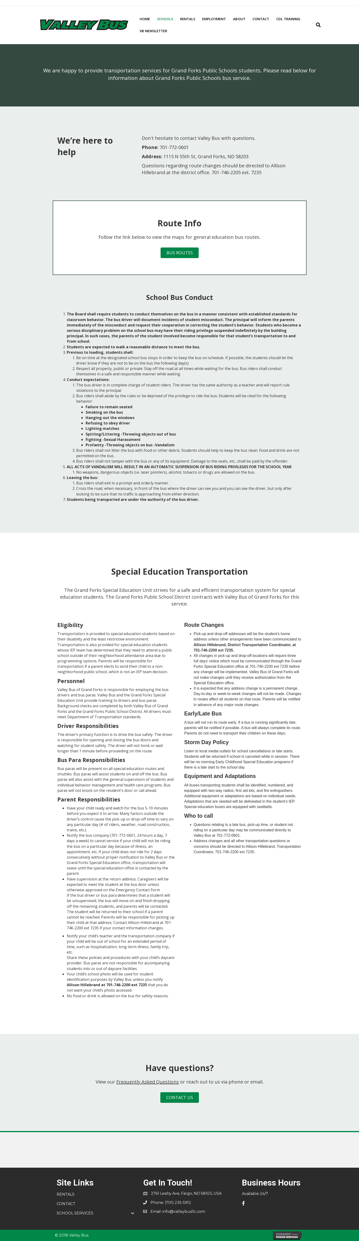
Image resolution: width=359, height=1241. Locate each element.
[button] (132, 1213)
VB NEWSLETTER (153, 30)
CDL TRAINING (288, 18)
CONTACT (260, 18)
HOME (145, 18)
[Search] (316, 25)
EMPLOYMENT (214, 18)
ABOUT (239, 18)
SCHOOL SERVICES (75, 1213)
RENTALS (187, 18)
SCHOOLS (165, 18)
